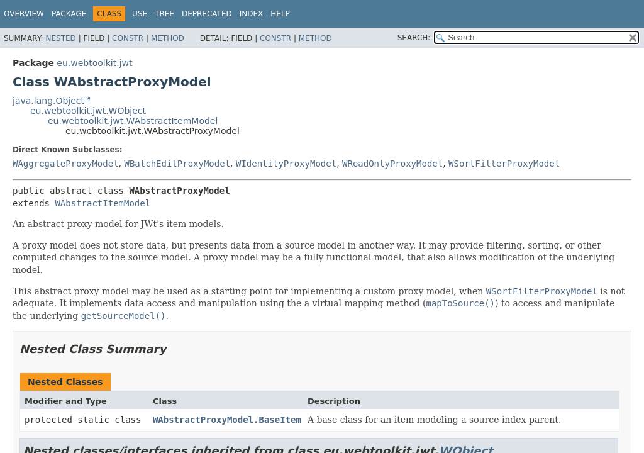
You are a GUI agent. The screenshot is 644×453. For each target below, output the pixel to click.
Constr (127, 38)
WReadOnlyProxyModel (392, 164)
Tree (164, 13)
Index (252, 13)
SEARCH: (414, 37)
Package (69, 13)
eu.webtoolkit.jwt (94, 63)
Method (167, 38)
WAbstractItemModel (102, 203)
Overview (24, 13)
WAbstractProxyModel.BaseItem (227, 420)
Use (139, 13)
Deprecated (207, 13)
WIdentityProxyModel (286, 164)
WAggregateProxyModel (66, 164)
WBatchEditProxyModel (177, 164)
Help (280, 13)
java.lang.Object (48, 101)
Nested (60, 38)
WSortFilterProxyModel (504, 164)
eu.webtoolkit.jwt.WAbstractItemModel (133, 121)
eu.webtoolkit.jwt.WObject (88, 111)
